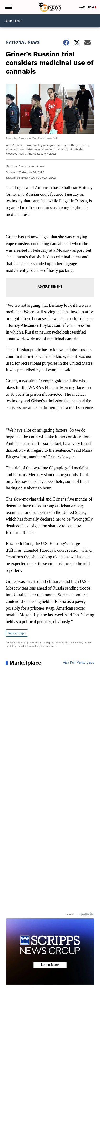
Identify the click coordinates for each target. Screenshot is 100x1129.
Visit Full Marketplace (78, 662)
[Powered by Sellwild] (87, 914)
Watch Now (87, 7)
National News (23, 42)
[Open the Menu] (8, 7)
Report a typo (17, 633)
